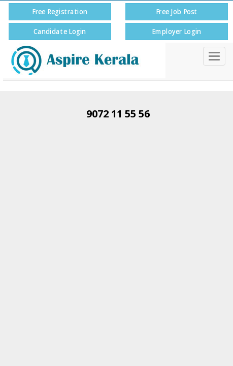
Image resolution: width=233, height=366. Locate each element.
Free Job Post (176, 11)
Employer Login (176, 31)
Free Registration (59, 11)
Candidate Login (60, 31)
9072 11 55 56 (118, 113)
